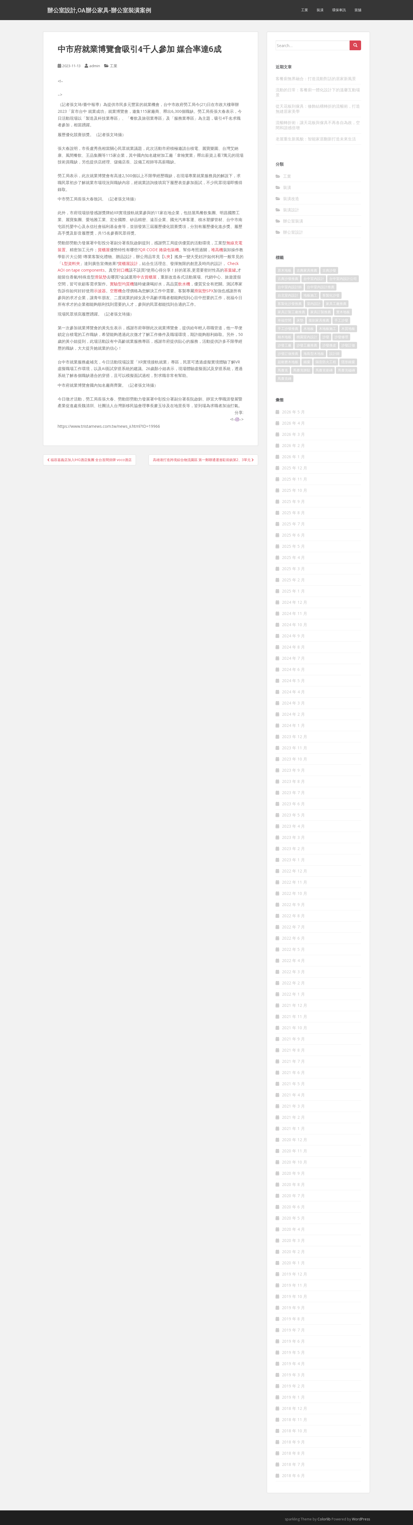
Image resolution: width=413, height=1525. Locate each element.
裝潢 (320, 9)
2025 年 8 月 (293, 512)
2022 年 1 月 (293, 994)
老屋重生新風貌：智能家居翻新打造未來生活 (316, 139)
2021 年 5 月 (293, 1083)
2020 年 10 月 (294, 1162)
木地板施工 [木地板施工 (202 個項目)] (327, 328)
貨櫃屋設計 (128, 263)
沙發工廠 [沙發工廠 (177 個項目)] (284, 345)
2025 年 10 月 (294, 490)
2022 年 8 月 (293, 915)
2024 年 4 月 (293, 691)
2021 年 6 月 (293, 1072)
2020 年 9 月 (293, 1173)
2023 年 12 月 (294, 736)
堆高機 (217, 249)
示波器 (100, 290)
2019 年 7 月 (293, 1330)
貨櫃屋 (104, 249)
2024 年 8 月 (293, 647)
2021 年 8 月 (293, 1050)
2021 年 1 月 (293, 1128)
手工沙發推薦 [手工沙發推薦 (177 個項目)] (288, 328)
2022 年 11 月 (294, 882)
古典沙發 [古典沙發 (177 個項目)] (329, 270)
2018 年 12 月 (294, 1408)
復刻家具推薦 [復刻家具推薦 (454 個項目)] (319, 320)
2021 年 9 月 (293, 1039)
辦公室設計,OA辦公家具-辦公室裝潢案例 (99, 10)
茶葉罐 (230, 270)
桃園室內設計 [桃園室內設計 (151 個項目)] (307, 336)
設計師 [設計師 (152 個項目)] (334, 353)
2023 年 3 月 (293, 837)
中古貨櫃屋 (147, 277)
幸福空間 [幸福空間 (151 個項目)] (284, 320)
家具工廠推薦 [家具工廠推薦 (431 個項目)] (336, 303)
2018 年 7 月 (293, 1464)
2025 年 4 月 (293, 557)
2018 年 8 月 (293, 1453)
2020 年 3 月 (293, 1240)
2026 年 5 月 (293, 412)
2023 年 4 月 (293, 826)
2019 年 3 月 (293, 1374)
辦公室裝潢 (293, 221)
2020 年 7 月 (293, 1195)
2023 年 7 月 (293, 792)
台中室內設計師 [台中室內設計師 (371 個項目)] (290, 287)
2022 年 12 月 (294, 871)
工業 (304, 9)
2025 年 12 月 (294, 468)
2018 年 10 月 (294, 1430)
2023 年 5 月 (293, 815)
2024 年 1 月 (293, 725)
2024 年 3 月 (293, 703)
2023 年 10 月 (294, 759)
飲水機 (184, 284)
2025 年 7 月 (293, 524)
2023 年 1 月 (293, 859)
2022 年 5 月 (293, 949)
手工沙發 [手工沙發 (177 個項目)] (341, 320)
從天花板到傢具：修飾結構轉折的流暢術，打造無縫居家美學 (318, 108)
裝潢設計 (291, 209)
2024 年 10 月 (294, 624)
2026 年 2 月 (293, 445)
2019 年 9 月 (293, 1307)
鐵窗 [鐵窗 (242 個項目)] (306, 361)
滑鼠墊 (101, 277)
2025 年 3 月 (293, 568)
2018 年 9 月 (293, 1442)
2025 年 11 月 (294, 479)
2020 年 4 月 (293, 1229)
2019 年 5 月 (293, 1352)
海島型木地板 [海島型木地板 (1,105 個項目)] (313, 353)
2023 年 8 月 (293, 781)
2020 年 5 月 (293, 1218)
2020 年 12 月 (294, 1139)
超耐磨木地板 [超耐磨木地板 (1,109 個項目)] (288, 361)
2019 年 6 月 (293, 1341)
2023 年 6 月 (293, 803)
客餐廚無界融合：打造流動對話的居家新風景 (316, 78)
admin (94, 65)
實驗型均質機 (122, 284)
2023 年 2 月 (293, 848)
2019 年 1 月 (293, 1397)
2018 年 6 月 (293, 1475)
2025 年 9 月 (293, 501)
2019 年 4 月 (293, 1363)
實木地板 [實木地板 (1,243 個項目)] (343, 311)
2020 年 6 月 (293, 1206)
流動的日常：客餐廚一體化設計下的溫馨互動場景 (318, 92)
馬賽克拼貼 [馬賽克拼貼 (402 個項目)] (301, 370)
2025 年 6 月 (293, 535)
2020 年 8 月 (293, 1184)
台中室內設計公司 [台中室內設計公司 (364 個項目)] (343, 278)
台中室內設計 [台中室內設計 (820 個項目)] (313, 278)
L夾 (167, 256)
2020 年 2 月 (293, 1251)
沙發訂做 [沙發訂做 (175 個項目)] (348, 345)
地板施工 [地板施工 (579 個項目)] (310, 295)
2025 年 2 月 (293, 579)
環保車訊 (339, 9)
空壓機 (116, 290)
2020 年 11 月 (294, 1151)
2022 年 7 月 (293, 927)
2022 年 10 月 (294, 893)
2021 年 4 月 (293, 1095)
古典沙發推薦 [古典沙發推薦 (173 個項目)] (288, 278)
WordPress (361, 1519)
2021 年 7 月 (293, 1061)
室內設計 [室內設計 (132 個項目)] (314, 303)
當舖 (357, 9)
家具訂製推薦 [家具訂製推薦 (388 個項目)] (320, 311)
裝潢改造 (291, 198)
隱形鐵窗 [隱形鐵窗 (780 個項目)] (348, 361)
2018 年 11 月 (294, 1419)
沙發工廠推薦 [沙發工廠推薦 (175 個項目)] (307, 345)
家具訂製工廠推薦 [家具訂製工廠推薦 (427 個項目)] (291, 311)
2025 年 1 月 (293, 591)
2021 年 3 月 (293, 1106)
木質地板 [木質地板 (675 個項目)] (348, 328)
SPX (209, 290)
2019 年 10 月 (294, 1296)
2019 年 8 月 (293, 1318)
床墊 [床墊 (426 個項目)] (300, 320)
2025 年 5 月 (293, 546)
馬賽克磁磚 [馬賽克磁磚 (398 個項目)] (346, 370)
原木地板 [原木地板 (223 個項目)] (284, 270)
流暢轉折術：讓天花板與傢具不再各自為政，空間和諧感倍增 (318, 125)
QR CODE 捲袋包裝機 (159, 249)
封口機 (123, 270)
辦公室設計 (293, 232)
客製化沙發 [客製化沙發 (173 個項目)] (331, 295)
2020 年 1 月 (293, 1262)
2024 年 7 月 (293, 658)
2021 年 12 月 (294, 1005)
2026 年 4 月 (293, 423)
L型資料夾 (71, 263)
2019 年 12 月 (294, 1274)
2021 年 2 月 (293, 1117)
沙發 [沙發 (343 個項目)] (325, 336)
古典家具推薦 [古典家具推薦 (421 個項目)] (307, 270)
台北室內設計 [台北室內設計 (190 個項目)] (288, 295)
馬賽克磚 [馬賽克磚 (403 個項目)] (284, 378)
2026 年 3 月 (293, 434)
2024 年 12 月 (294, 602)
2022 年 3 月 (293, 971)
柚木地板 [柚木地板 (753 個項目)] (284, 336)
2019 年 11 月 (294, 1285)
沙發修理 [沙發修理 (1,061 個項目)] (341, 336)
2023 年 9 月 (293, 770)
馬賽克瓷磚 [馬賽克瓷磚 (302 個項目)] (324, 370)
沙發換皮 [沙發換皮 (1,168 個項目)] (329, 345)
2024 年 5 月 (293, 680)
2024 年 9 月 (293, 635)
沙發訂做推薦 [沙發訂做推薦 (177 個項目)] (288, 353)
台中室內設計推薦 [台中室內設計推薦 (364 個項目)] (320, 287)
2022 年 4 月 (293, 960)
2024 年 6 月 (293, 669)
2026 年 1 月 (293, 456)
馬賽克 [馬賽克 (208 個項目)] (283, 370)
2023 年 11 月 (294, 747)
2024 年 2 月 (293, 714)
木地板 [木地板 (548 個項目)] (308, 328)
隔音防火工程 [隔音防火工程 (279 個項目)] (325, 361)
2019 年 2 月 (293, 1386)
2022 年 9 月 (293, 904)
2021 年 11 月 (294, 1016)
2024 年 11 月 (294, 613)
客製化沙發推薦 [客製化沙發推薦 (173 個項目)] (290, 303)
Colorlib (324, 1519)
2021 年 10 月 (294, 1027)
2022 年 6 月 (293, 938)
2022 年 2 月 (293, 983)
